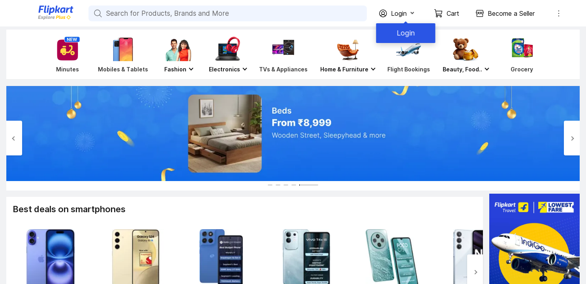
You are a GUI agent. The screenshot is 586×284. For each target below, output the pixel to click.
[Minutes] (66, 54)
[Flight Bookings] (408, 54)
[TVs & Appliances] (283, 54)
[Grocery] (520, 54)
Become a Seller (511, 13)
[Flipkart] (42, 19)
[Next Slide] (572, 138)
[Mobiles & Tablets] (123, 54)
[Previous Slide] (14, 138)
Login (404, 33)
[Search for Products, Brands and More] (97, 13)
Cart (453, 13)
